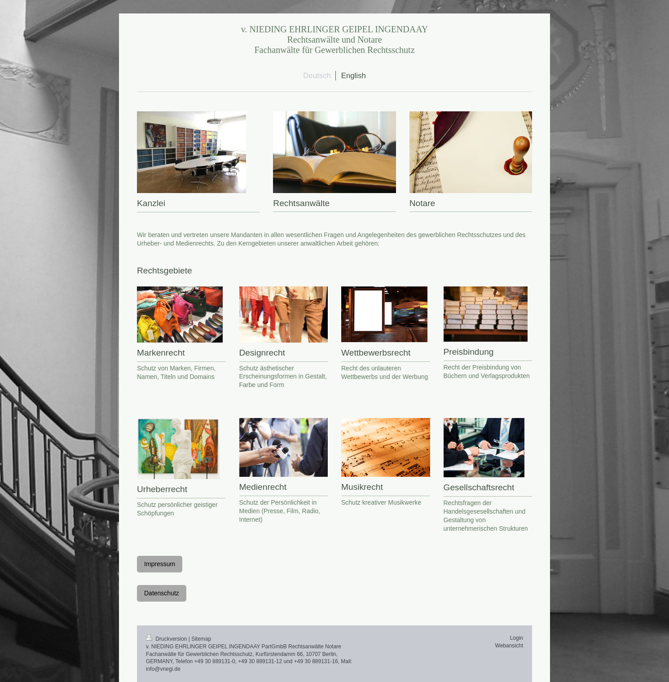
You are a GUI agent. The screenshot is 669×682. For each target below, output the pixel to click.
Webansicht (509, 645)
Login (516, 638)
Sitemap (201, 639)
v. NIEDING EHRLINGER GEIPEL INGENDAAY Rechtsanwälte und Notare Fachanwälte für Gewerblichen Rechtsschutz (334, 39)
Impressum (159, 564)
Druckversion (167, 639)
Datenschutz (161, 593)
